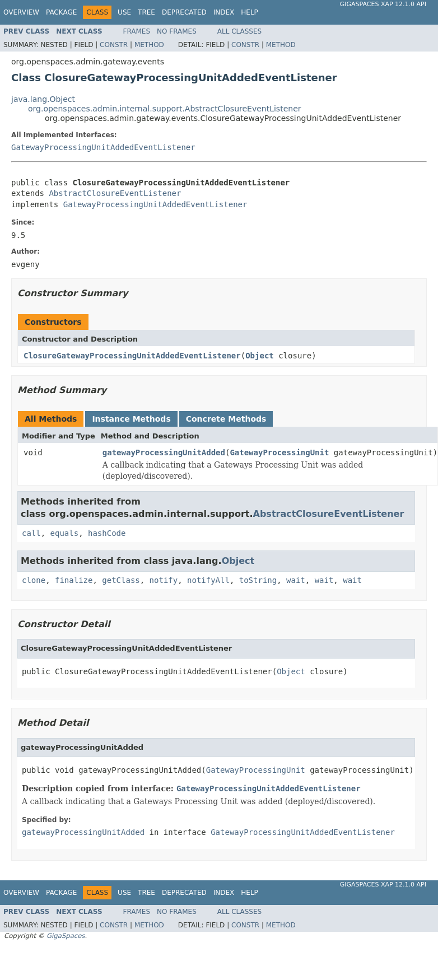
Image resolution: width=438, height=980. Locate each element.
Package (61, 12)
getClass (120, 580)
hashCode (106, 533)
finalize (73, 580)
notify (164, 580)
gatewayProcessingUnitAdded (163, 452)
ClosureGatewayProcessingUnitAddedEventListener (132, 355)
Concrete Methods (226, 418)
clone (33, 580)
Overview (21, 12)
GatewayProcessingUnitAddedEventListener (103, 147)
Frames (137, 31)
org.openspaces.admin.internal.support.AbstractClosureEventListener (164, 108)
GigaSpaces (65, 936)
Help (249, 12)
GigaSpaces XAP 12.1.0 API (383, 4)
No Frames (177, 31)
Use (124, 12)
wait (295, 580)
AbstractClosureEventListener (115, 193)
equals (64, 533)
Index (224, 12)
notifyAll (208, 580)
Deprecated (184, 12)
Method (149, 45)
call (31, 533)
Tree (146, 12)
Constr (114, 45)
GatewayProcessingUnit (279, 452)
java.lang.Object (43, 99)
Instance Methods (131, 418)
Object (259, 355)
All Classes (239, 31)
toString (258, 580)
